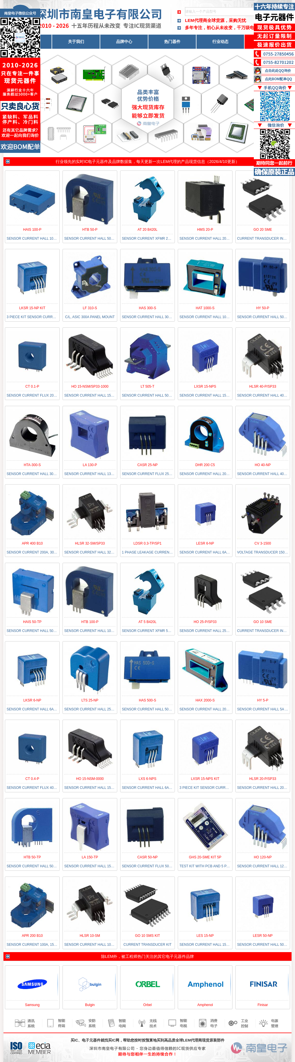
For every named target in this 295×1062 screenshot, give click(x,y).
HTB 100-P (89, 622)
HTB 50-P (90, 230)
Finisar (263, 1005)
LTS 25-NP (90, 700)
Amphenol (205, 1005)
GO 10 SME (263, 622)
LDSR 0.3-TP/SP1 (147, 543)
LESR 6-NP (205, 543)
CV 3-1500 (262, 543)
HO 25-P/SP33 (205, 622)
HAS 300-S (147, 308)
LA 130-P (90, 465)
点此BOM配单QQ (278, 79)
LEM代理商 (196, 20)
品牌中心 (124, 41)
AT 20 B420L (148, 230)
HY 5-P (262, 700)
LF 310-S (90, 308)
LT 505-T (147, 386)
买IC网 (113, 1040)
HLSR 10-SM (90, 936)
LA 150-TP (90, 857)
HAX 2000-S (205, 700)
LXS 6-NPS (147, 779)
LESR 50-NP (263, 936)
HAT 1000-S (205, 308)
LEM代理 (168, 161)
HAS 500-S (147, 700)
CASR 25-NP (147, 465)
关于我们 (76, 41)
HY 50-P (262, 308)
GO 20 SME (263, 230)
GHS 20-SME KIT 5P (205, 857)
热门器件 (172, 41)
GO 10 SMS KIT (147, 936)
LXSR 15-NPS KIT (205, 779)
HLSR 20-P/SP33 (262, 779)
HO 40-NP (263, 465)
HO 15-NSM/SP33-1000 (90, 386)
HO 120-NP (263, 857)
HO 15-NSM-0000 (90, 779)
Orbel (147, 1005)
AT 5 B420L (147, 622)
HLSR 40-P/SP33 (262, 386)
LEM (109, 956)
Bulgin (89, 1005)
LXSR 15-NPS (205, 386)
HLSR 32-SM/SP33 (90, 543)
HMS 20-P (205, 230)
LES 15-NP (205, 936)
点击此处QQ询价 (278, 71)
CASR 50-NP (147, 857)
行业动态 (220, 41)
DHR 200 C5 (205, 465)
